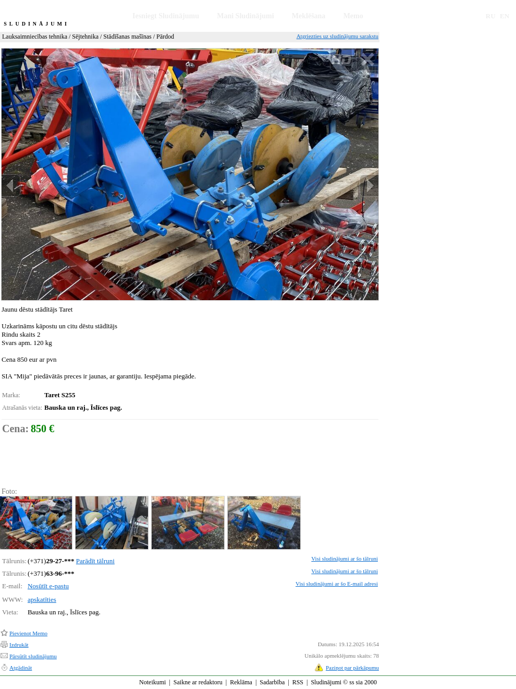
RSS (297, 682)
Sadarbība (272, 682)
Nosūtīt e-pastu (48, 586)
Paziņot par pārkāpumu (352, 667)
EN (504, 16)
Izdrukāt (19, 645)
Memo (353, 16)
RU (491, 16)
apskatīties (42, 599)
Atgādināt (20, 667)
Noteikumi (152, 682)
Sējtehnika (85, 36)
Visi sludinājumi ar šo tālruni (344, 558)
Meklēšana (309, 16)
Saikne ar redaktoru (198, 682)
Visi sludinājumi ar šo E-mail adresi (337, 583)
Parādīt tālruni (95, 561)
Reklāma (241, 682)
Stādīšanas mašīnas (127, 36)
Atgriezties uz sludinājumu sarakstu (337, 36)
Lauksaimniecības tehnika (34, 36)
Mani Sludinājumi (245, 16)
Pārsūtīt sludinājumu (33, 656)
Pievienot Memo (28, 633)
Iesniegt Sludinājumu (165, 16)
